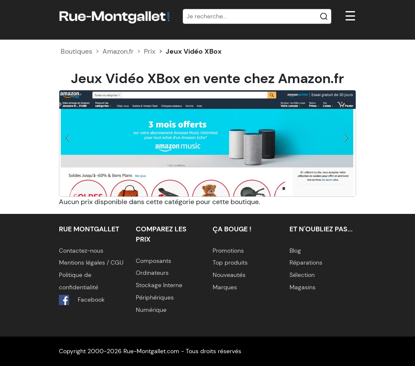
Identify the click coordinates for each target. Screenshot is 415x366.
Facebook (82, 300)
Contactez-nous (81, 250)
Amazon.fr (118, 51)
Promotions (228, 250)
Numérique (151, 310)
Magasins (302, 287)
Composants (153, 261)
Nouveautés (229, 275)
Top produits (230, 262)
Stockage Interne (159, 285)
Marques (225, 287)
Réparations (305, 262)
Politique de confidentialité (78, 281)
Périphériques (155, 297)
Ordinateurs (152, 273)
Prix (149, 51)
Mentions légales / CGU (91, 262)
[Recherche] (257, 16)
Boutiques (76, 51)
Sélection (302, 275)
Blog (295, 250)
